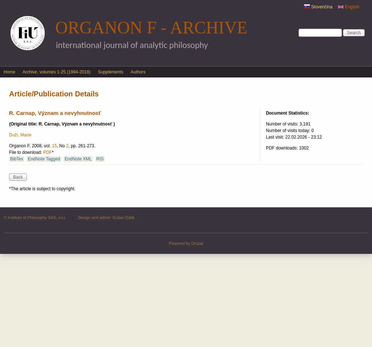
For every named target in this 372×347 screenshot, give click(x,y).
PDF (47, 152)
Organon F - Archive (151, 27)
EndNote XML (78, 158)
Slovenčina (318, 6)
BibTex (16, 158)
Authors (138, 72)
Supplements (110, 72)
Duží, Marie (20, 134)
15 (54, 145)
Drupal (197, 243)
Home (9, 72)
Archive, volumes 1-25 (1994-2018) (56, 72)
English (348, 6)
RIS (100, 158)
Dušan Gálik (123, 217)
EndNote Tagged (44, 158)
